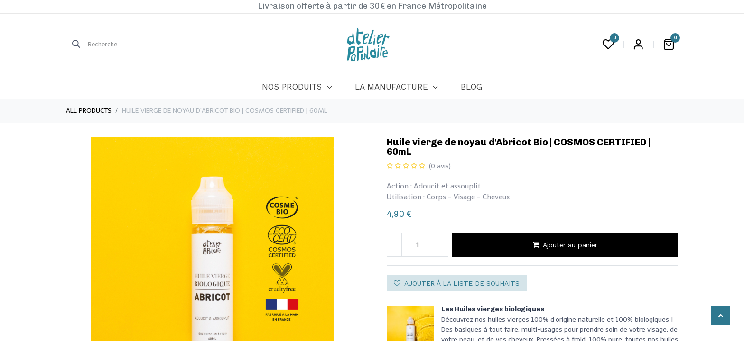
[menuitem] (297, 87)
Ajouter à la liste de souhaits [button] (457, 283)
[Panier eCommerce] (668, 44)
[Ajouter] (441, 244)
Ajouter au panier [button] (565, 245)
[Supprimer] (394, 244)
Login (638, 44)
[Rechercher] (73, 44)
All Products (89, 111)
